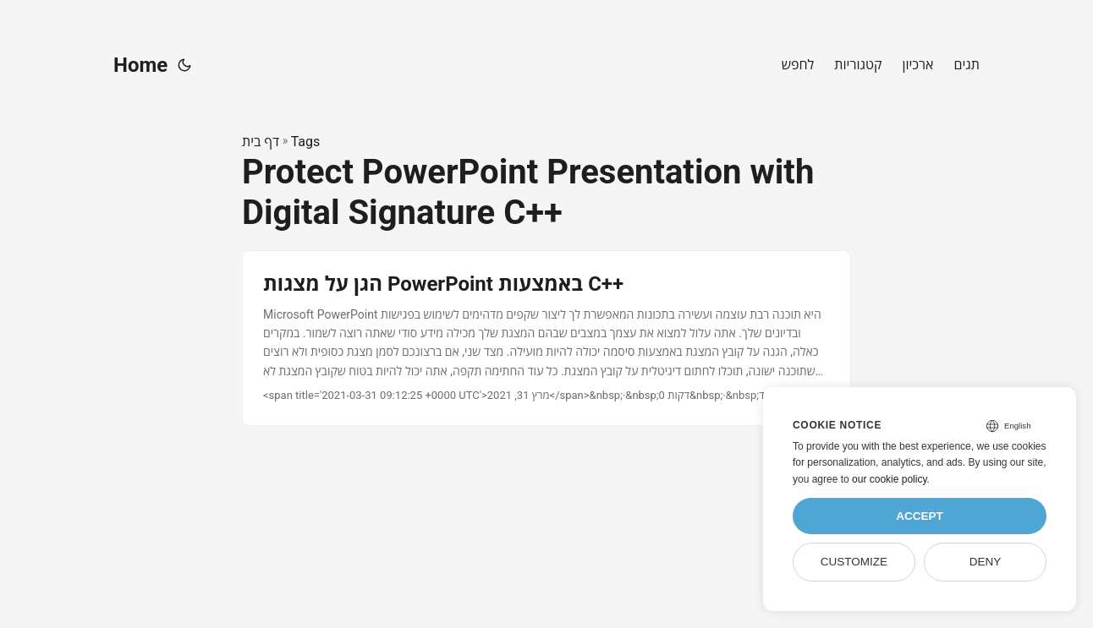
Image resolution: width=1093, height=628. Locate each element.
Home (140, 65)
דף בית (260, 142)
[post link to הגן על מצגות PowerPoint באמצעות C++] (546, 338)
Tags (306, 142)
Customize (854, 561)
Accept (919, 516)
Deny (985, 561)
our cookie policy (889, 479)
